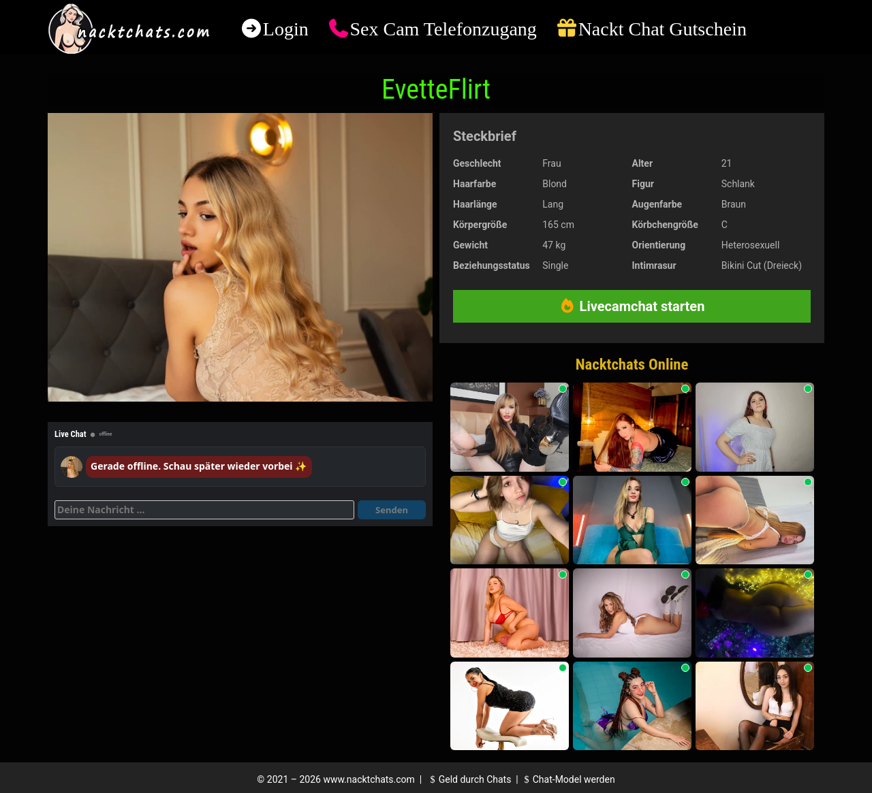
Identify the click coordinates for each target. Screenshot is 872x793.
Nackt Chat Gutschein (662, 28)
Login (286, 28)
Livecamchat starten (632, 306)
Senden (391, 510)
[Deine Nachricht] (204, 509)
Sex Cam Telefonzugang (442, 28)
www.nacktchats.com (369, 779)
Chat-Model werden (567, 779)
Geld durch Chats (468, 779)
